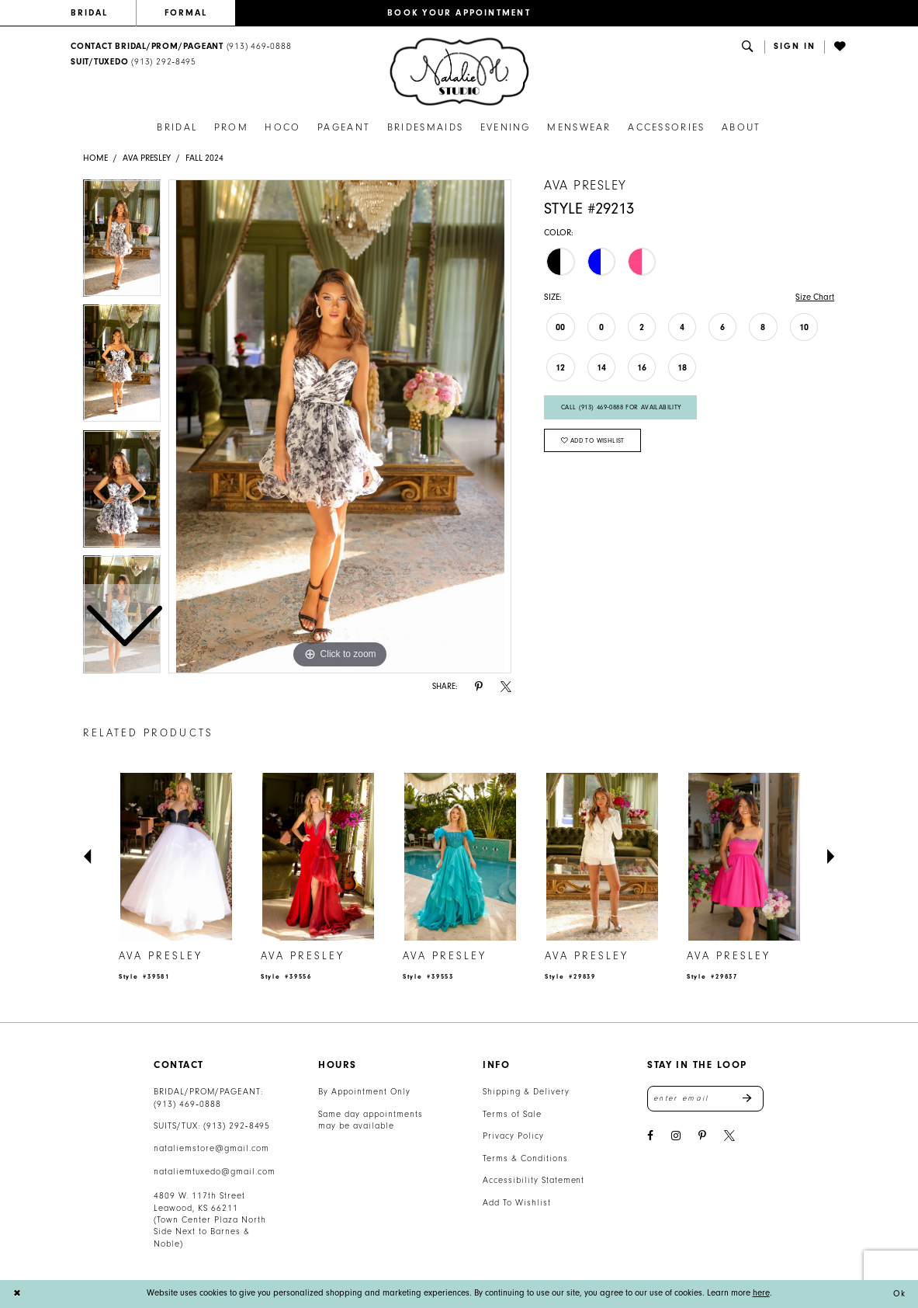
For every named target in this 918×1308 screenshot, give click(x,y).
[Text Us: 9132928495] (134, 62)
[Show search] (748, 47)
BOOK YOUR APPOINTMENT (459, 13)
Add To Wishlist (516, 1203)
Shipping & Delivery (526, 1092)
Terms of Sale (512, 1114)
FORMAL (186, 13)
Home (95, 158)
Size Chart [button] (814, 297)
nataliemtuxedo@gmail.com (214, 1172)
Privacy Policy (513, 1136)
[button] (795, 47)
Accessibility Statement (533, 1180)
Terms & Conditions (525, 1158)
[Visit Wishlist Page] (840, 47)
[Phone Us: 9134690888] (181, 47)
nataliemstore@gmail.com (211, 1148)
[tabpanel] (340, 426)
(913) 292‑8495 (236, 1126)
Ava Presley (147, 158)
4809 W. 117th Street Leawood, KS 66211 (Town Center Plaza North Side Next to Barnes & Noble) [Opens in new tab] (209, 1220)
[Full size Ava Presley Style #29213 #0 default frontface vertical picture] (340, 426)
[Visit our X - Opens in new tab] (729, 1136)
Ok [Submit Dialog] (899, 1294)
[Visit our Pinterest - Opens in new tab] (702, 1136)
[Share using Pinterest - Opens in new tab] (479, 687)
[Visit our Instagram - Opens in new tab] (676, 1136)
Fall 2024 (204, 158)
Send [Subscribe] (753, 1098)
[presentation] (176, 857)
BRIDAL (89, 13)
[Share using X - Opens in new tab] (506, 687)
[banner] (458, 72)
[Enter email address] (705, 1098)
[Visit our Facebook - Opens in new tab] (650, 1136)
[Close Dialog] (17, 1293)
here (761, 1293)
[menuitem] (103, 13)
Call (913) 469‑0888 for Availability (621, 407)
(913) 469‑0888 (187, 1104)
